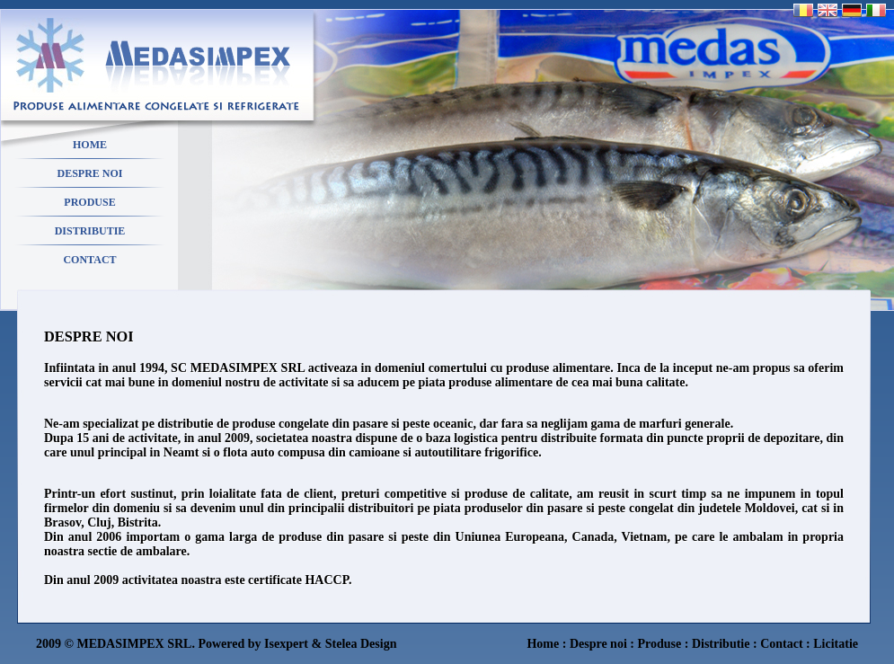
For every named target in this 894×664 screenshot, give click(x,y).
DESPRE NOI (89, 173)
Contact (781, 644)
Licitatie (835, 644)
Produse (659, 644)
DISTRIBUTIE (90, 231)
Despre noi (598, 644)
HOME (90, 144)
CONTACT (89, 259)
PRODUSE (89, 202)
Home (543, 644)
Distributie (721, 644)
